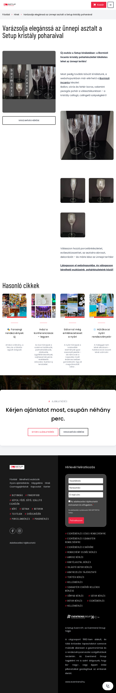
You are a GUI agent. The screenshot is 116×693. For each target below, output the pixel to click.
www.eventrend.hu (75, 681)
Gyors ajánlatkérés (43, 432)
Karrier (47, 486)
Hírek (16, 14)
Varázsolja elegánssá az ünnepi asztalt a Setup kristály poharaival (57, 14)
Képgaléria (37, 483)
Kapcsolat (36, 486)
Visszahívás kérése (29, 120)
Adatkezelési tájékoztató (22, 542)
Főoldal (6, 14)
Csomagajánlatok (19, 486)
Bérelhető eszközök (29, 479)
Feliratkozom (76, 520)
